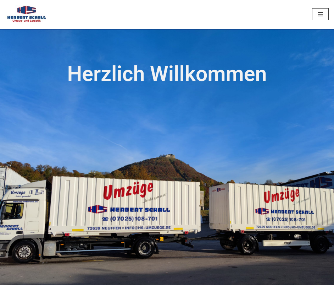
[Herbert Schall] (26, 14)
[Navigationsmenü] (320, 14)
